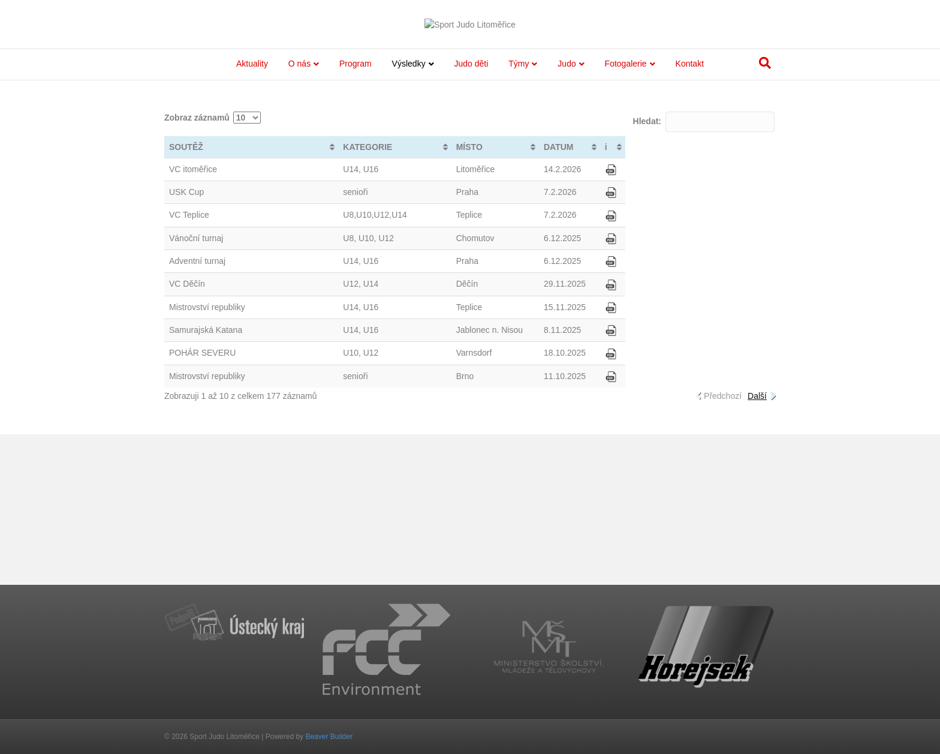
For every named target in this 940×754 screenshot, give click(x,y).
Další (757, 546)
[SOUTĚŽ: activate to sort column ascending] (251, 297)
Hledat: (704, 272)
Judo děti (471, 214)
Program (355, 214)
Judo (567, 214)
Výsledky (409, 214)
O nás (299, 214)
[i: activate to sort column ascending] (612, 297)
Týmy (518, 214)
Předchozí (723, 546)
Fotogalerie (626, 214)
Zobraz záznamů (212, 268)
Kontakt (690, 214)
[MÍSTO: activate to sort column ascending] (495, 297)
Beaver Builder (328, 736)
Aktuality (252, 214)
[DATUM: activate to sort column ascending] (569, 297)
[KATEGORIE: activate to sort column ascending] (394, 297)
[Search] (765, 213)
